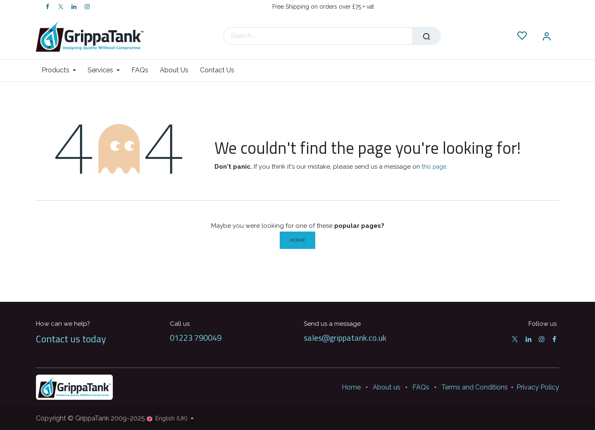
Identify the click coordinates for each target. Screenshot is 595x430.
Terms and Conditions (474, 387)
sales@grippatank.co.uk (345, 337)
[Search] (426, 36)
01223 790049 (195, 337)
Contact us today (71, 338)
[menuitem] (62, 70)
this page (434, 166)
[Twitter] (61, 6)
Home (297, 240)
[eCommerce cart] (497, 36)
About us (386, 387)
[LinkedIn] (74, 6)
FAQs (420, 387)
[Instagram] (87, 6)
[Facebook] (47, 6)
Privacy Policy (537, 387)
